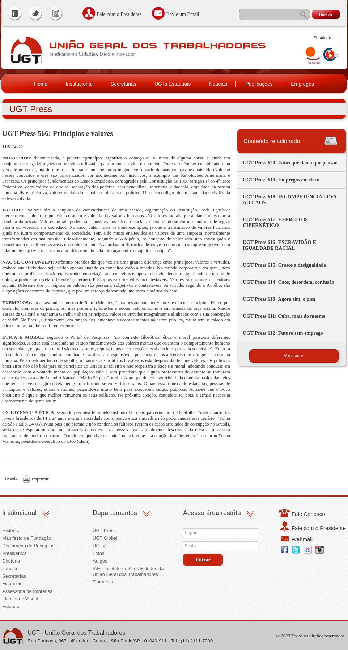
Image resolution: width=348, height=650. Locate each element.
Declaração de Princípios (28, 545)
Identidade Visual (20, 599)
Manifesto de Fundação (26, 538)
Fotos (99, 553)
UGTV (99, 545)
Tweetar (11, 478)
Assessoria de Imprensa (27, 591)
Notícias (218, 84)
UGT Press (104, 530)
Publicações (259, 84)
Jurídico (10, 568)
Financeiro (13, 583)
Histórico (11, 530)
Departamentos (115, 513)
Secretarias (123, 84)
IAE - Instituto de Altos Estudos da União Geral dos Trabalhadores (128, 571)
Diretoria (11, 561)
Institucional (79, 84)
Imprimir (40, 479)
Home (40, 84)
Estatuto (11, 606)
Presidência (14, 553)
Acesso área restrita (212, 513)
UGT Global (105, 538)
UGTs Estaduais (172, 84)
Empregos (302, 84)
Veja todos (294, 355)
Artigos (100, 561)
